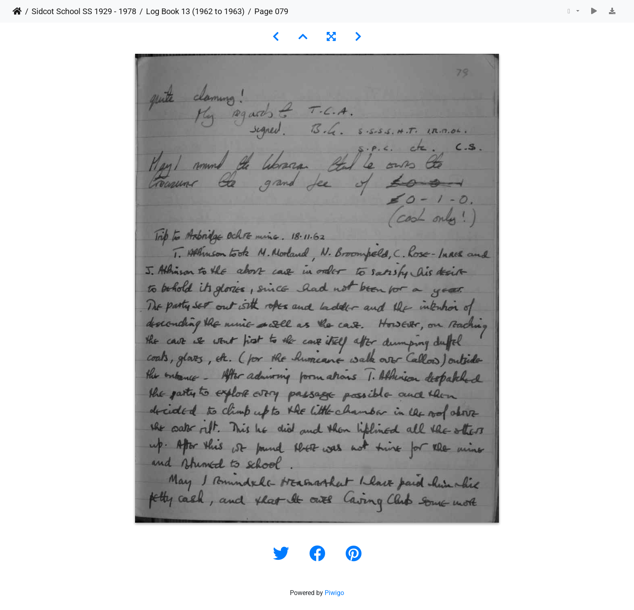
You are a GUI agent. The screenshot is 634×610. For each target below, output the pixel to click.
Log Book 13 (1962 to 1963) (195, 11)
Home (17, 11)
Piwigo (334, 593)
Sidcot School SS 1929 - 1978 (84, 11)
